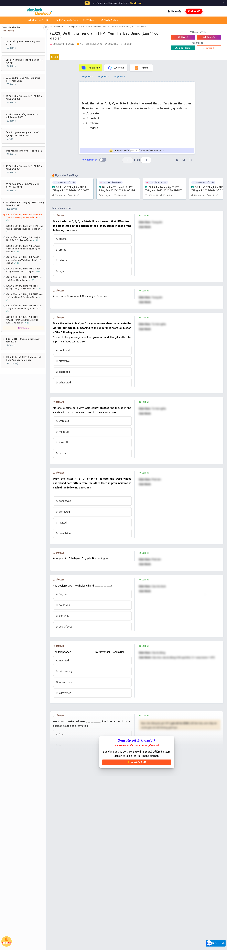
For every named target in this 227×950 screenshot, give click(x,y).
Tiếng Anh (73, 26)
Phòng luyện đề (67, 20)
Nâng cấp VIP (136, 828)
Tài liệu (90, 20)
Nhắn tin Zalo (215, 943)
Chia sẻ (183, 37)
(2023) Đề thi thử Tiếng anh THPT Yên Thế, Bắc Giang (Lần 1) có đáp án (113, 26)
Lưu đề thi (209, 48)
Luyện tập (116, 67)
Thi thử (141, 67)
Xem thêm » (23, 328)
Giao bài (209, 37)
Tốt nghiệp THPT (57, 26)
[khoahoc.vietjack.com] (39, 11)
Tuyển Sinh (110, 20)
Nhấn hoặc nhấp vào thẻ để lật (136, 151)
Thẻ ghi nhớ (90, 67)
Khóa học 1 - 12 (40, 20)
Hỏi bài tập (6, 940)
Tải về (182, 48)
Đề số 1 (54, 57)
